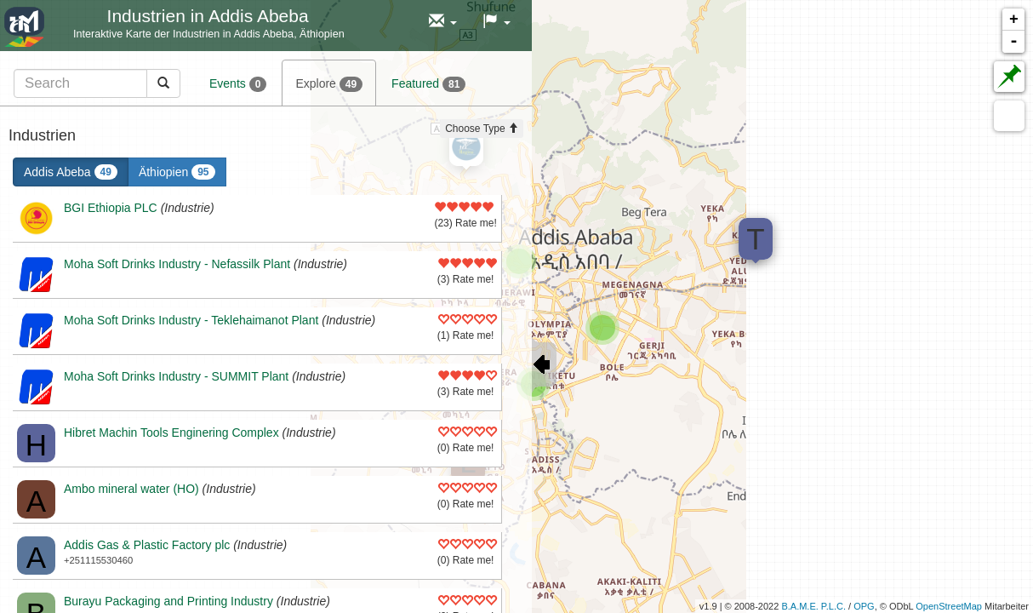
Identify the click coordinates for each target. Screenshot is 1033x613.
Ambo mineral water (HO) (131, 489)
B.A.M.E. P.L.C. (813, 606)
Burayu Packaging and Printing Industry (168, 601)
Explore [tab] (328, 84)
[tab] (97, 83)
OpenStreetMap (949, 606)
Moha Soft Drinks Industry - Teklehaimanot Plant (191, 320)
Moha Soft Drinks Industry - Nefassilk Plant (177, 264)
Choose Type (481, 129)
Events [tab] (237, 84)
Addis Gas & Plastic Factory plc (147, 545)
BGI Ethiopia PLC (110, 208)
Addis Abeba (70, 172)
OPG (863, 606)
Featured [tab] (428, 84)
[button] (443, 21)
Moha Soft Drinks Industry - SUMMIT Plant (176, 376)
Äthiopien (177, 172)
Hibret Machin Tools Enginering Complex (171, 432)
